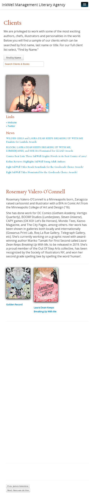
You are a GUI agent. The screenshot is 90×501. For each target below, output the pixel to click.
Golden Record (14, 304)
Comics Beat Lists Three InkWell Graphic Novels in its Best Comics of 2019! (46, 156)
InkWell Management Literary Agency (33, 4)
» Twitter (10, 126)
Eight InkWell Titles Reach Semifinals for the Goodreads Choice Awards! (45, 167)
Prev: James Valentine (17, 486)
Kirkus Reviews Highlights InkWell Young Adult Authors (35, 161)
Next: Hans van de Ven (18, 490)
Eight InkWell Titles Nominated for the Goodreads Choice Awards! (41, 172)
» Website (11, 122)
